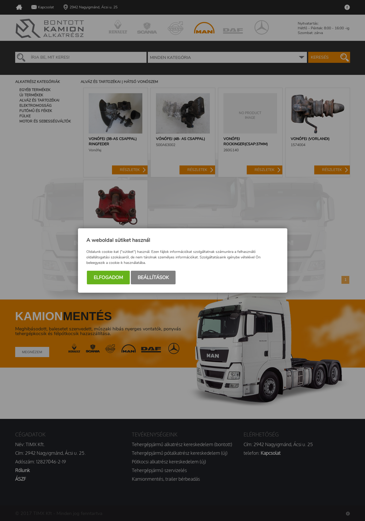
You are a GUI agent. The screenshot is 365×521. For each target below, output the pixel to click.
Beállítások (153, 277)
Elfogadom (108, 277)
